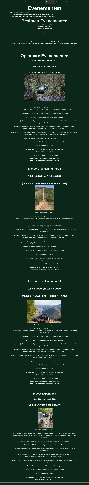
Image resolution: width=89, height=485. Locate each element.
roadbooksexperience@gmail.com (30, 43)
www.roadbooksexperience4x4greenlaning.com (44, 160)
